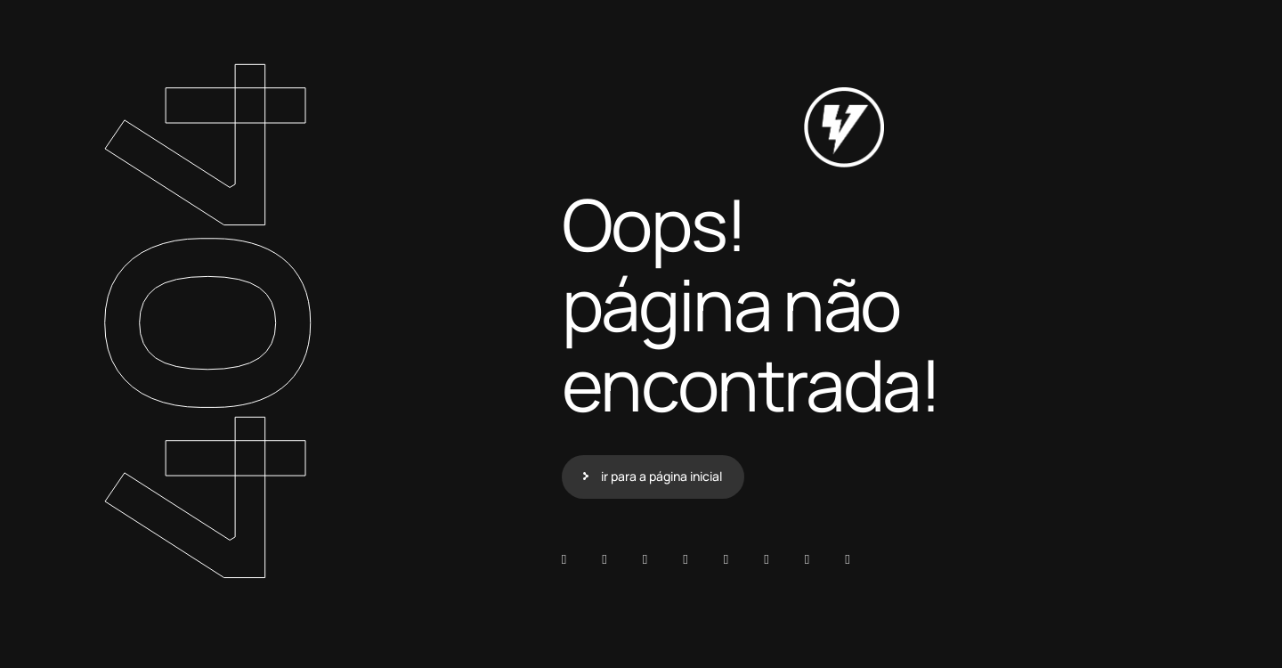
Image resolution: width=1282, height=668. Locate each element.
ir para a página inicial (661, 476)
